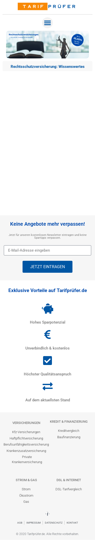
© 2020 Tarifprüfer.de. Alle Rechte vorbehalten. (47, 534)
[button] (47, 22)
